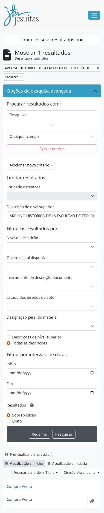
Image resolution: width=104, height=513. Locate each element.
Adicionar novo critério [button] (29, 165)
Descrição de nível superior (30, 206)
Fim (10, 383)
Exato (17, 421)
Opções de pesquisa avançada (39, 91)
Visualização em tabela (67, 463)
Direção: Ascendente (80, 472)
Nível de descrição (22, 237)
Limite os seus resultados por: (52, 39)
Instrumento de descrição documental (40, 277)
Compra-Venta (19, 486)
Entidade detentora (23, 187)
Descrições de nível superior (36, 337)
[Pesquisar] (52, 114)
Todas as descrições (29, 343)
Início (11, 363)
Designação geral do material (32, 317)
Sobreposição (24, 415)
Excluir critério (52, 148)
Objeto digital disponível (28, 257)
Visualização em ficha (24, 463)
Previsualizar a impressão (27, 454)
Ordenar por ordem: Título (34, 472)
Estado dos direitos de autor (31, 297)
